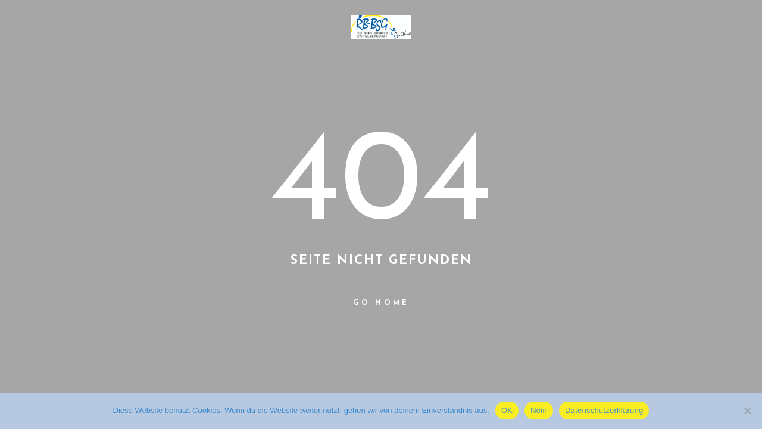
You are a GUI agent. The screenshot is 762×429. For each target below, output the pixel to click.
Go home (381, 303)
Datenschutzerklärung (604, 410)
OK (507, 410)
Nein (538, 410)
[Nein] (747, 410)
